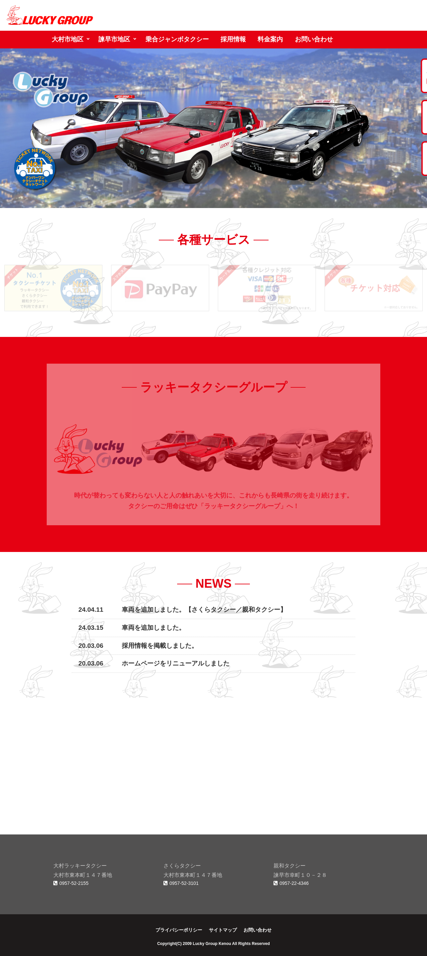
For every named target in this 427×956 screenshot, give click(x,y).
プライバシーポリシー (178, 930)
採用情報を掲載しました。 (160, 645)
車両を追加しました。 (153, 627)
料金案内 (270, 39)
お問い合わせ (314, 39)
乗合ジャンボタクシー (177, 39)
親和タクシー (261, 609)
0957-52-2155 (70, 883)
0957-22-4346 (291, 883)
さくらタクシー (213, 609)
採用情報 (233, 39)
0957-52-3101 (180, 883)
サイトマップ (223, 930)
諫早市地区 (114, 39)
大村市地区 (67, 39)
